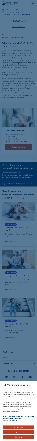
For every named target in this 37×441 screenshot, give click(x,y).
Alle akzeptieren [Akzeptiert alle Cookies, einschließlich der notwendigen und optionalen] (18, 427)
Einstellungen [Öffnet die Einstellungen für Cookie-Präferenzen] (18, 437)
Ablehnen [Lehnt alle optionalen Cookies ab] (18, 432)
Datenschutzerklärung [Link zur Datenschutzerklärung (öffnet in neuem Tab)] (9, 420)
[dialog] (18, 411)
